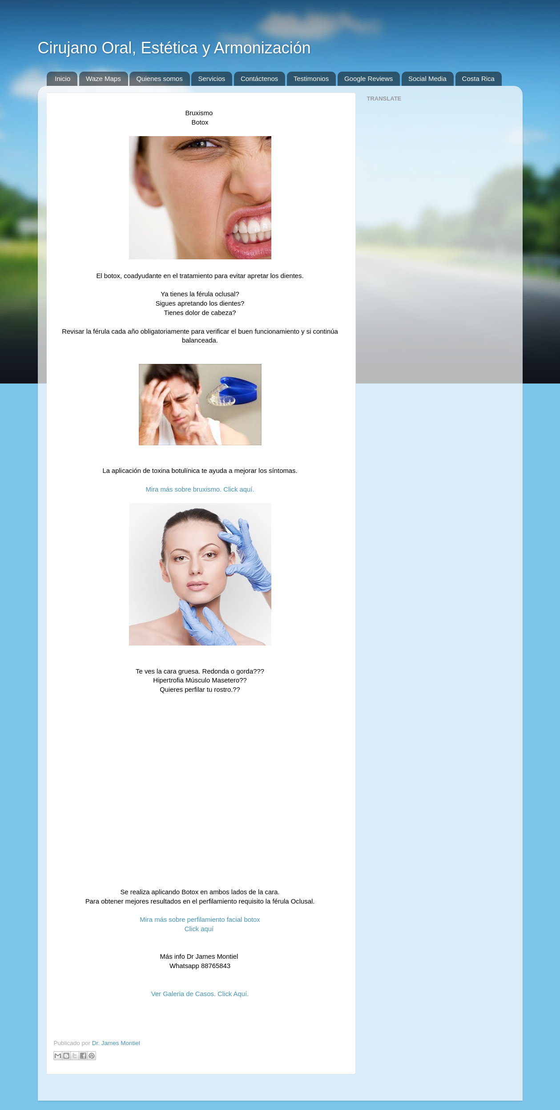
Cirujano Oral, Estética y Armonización (174, 48)
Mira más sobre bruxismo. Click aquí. (199, 489)
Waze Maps (103, 78)
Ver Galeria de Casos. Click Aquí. (200, 993)
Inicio (62, 78)
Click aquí (200, 928)
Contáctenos (259, 78)
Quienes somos (159, 78)
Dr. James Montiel (116, 1043)
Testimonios (311, 78)
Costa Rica (478, 78)
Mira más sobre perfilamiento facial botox (200, 919)
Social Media (427, 78)
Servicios (211, 78)
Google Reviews (368, 78)
